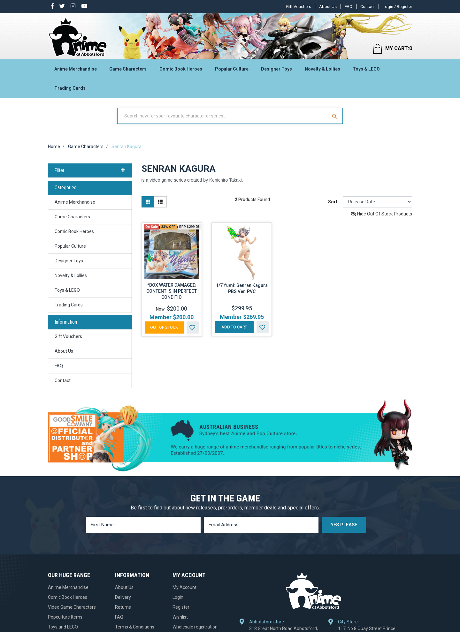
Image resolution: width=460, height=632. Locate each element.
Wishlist (180, 549)
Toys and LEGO (63, 559)
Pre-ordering (128, 588)
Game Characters (128, 68)
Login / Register (397, 6)
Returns (123, 539)
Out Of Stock (164, 327)
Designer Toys (276, 68)
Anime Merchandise (75, 68)
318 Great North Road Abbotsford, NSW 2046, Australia (283, 534)
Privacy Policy (128, 569)
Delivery (123, 529)
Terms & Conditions (134, 559)
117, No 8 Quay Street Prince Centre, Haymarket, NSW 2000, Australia (369, 537)
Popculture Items (65, 549)
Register (180, 539)
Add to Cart (234, 327)
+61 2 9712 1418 (269, 549)
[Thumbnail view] (148, 201)
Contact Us (126, 598)
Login (177, 529)
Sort (332, 201)
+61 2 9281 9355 (358, 555)
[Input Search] (223, 116)
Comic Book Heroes (180, 68)
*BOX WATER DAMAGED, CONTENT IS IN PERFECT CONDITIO (171, 291)
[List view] (160, 201)
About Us (328, 6)
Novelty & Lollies (322, 68)
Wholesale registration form (195, 562)
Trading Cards (70, 88)
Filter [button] (90, 170)
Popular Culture (232, 68)
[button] (193, 327)
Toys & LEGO (366, 68)
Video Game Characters (72, 539)
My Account (184, 519)
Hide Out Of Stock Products (381, 213)
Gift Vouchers (298, 6)
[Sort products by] (377, 201)
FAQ (348, 6)
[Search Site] (335, 116)
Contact (367, 6)
